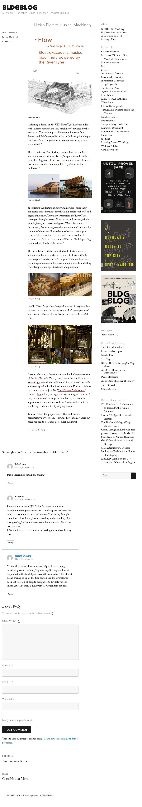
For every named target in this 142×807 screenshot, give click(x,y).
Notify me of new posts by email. (17, 720)
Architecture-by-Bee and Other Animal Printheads (118, 408)
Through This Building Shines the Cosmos (117, 112)
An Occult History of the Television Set (113, 371)
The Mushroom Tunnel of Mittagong (119, 453)
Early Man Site (127, 430)
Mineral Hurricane (110, 63)
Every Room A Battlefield (114, 99)
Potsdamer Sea (108, 121)
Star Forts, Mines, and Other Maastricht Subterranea (115, 57)
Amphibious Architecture (71, 390)
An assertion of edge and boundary (118, 381)
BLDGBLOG (19, 7)
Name (7, 666)
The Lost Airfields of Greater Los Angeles (119, 461)
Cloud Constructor (110, 389)
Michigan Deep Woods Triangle (117, 417)
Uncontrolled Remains (112, 77)
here (39, 394)
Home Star (106, 135)
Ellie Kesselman (108, 405)
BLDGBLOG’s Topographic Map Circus (117, 365)
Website (8, 699)
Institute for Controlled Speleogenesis (112, 83)
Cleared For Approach (112, 106)
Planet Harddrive (109, 377)
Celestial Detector (110, 52)
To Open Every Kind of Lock (115, 125)
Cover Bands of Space (111, 351)
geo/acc (104, 70)
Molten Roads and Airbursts (115, 132)
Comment (11, 621)
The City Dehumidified (112, 347)
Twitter (63, 414)
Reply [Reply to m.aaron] (10, 542)
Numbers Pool (108, 117)
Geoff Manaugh (9, 32)
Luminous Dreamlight (112, 128)
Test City (105, 360)
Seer (103, 66)
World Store (107, 103)
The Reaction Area (110, 88)
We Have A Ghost (110, 146)
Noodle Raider (108, 355)
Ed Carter (45, 137)
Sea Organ (40, 379)
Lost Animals (107, 96)
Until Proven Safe (109, 150)
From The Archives (113, 343)
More (113, 39)
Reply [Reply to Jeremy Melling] (10, 594)
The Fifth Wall (108, 385)
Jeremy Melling (23, 556)
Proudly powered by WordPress (38, 796)
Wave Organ (34, 383)
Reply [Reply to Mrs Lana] (10, 483)
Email (8, 683)
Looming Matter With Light (115, 143)
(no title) (105, 139)
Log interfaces (83, 307)
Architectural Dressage (112, 74)
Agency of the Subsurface (113, 92)
